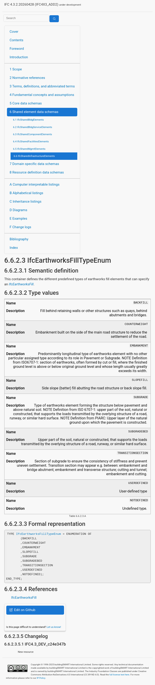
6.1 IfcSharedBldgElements (28, 119)
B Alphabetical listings (26, 193)
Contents (16, 40)
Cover (14, 32)
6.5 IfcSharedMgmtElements (29, 148)
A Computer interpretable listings (35, 184)
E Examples (18, 219)
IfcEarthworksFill (21, 284)
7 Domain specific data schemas (34, 164)
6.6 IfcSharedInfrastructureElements (34, 156)
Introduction (19, 57)
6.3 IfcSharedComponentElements (32, 134)
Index (14, 248)
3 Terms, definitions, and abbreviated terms (42, 86)
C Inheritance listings (25, 201)
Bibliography (19, 239)
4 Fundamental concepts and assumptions (42, 95)
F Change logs (20, 227)
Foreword (17, 49)
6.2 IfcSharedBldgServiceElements (32, 127)
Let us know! (54, 627)
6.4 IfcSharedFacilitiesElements (31, 141)
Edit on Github (22, 610)
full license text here (119, 674)
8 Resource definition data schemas (37, 172)
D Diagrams (18, 210)
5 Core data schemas (26, 103)
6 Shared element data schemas (34, 112)
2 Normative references (27, 78)
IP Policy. (41, 678)
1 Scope (16, 69)
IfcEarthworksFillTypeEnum (38, 534)
